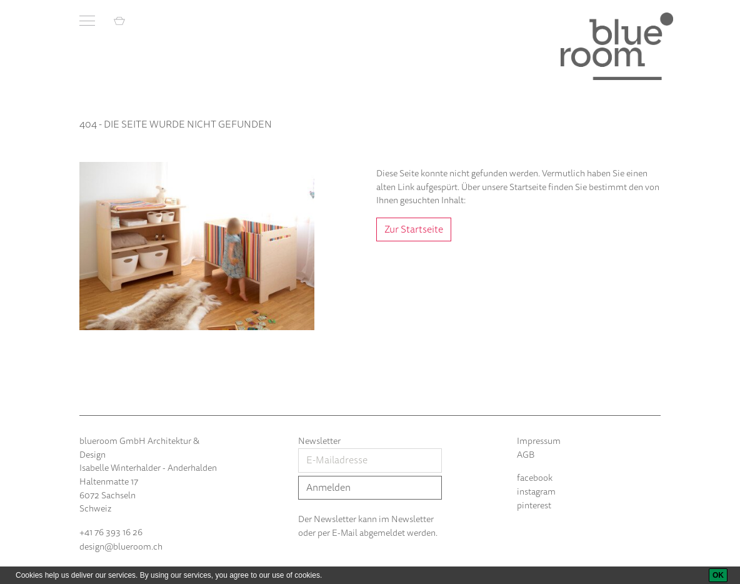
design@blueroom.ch (120, 547)
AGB (525, 455)
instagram (536, 492)
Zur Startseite (413, 229)
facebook (534, 478)
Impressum (539, 441)
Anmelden (328, 488)
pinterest (534, 505)
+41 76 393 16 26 (110, 532)
